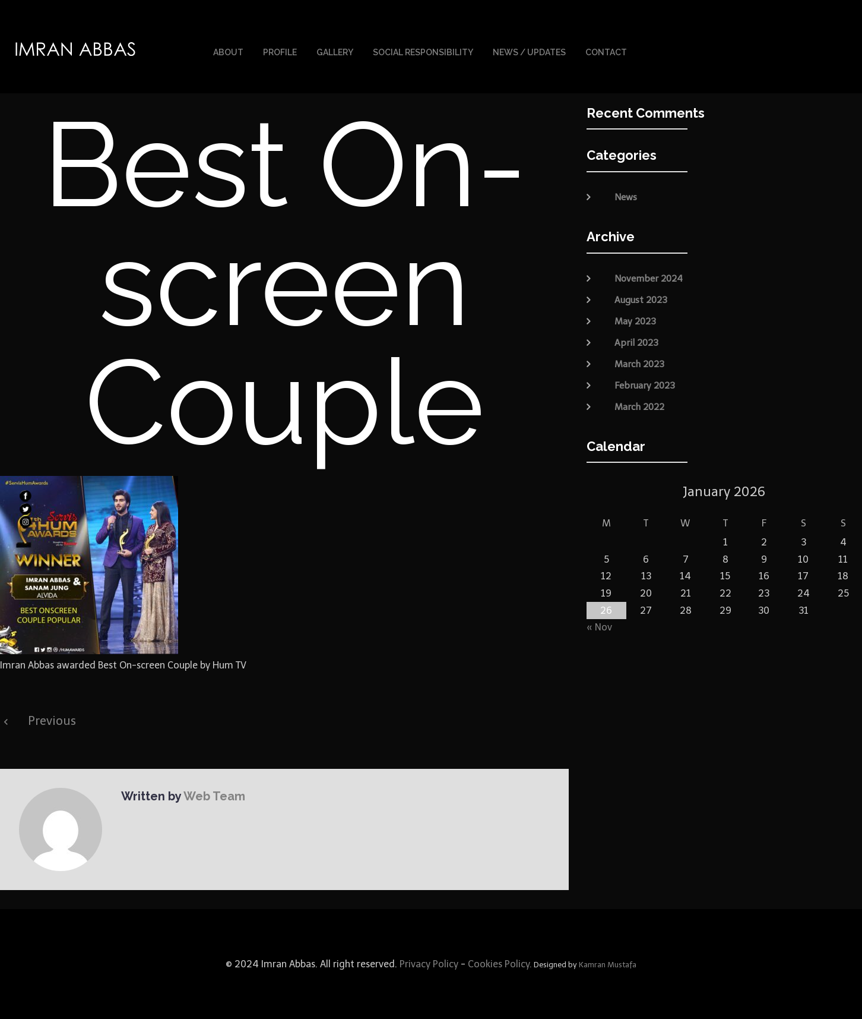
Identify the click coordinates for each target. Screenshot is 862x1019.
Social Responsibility (423, 52)
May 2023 (635, 321)
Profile (280, 52)
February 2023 (644, 385)
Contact (606, 52)
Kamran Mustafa (607, 964)
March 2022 (639, 406)
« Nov (599, 627)
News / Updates (529, 52)
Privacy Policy (427, 964)
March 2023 (639, 363)
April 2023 (636, 342)
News (625, 197)
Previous (52, 721)
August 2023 (640, 299)
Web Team (214, 796)
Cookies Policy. (500, 964)
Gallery (334, 52)
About (228, 52)
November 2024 (648, 278)
